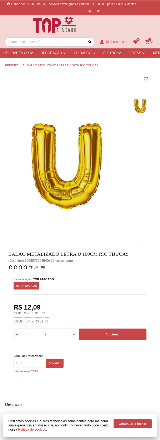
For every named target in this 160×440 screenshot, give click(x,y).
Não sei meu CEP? (26, 371)
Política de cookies (32, 429)
